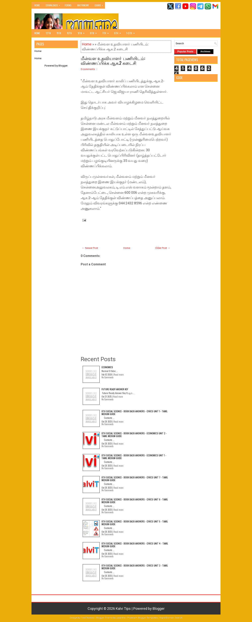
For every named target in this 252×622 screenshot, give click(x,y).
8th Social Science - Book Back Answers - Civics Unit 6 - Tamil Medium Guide (135, 501)
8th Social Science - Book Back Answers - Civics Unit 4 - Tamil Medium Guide (135, 545)
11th (59, 33)
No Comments (108, 377)
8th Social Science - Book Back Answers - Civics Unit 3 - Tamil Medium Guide (135, 567)
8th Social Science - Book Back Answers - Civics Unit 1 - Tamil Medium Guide (135, 413)
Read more (118, 374)
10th (69, 33)
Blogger (62, 65)
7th (106, 32)
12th (48, 33)
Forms (68, 5)
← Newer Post (90, 247)
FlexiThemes (87, 617)
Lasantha (120, 617)
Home (37, 5)
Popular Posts (185, 51)
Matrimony (83, 5)
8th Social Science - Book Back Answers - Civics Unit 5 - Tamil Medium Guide (135, 523)
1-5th (131, 32)
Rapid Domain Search (170, 617)
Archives (205, 51)
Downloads (54, 4)
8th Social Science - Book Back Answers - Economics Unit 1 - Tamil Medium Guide (134, 457)
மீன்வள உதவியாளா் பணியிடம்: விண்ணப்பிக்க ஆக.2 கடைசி (113, 60)
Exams (100, 4)
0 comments (88, 69)
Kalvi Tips (123, 608)
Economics (107, 367)
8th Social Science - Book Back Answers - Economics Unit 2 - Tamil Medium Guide (134, 435)
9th (82, 32)
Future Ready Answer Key (115, 389)
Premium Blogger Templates (142, 617)
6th (118, 32)
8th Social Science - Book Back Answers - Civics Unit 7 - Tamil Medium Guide (135, 479)
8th (94, 32)
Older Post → (162, 247)
